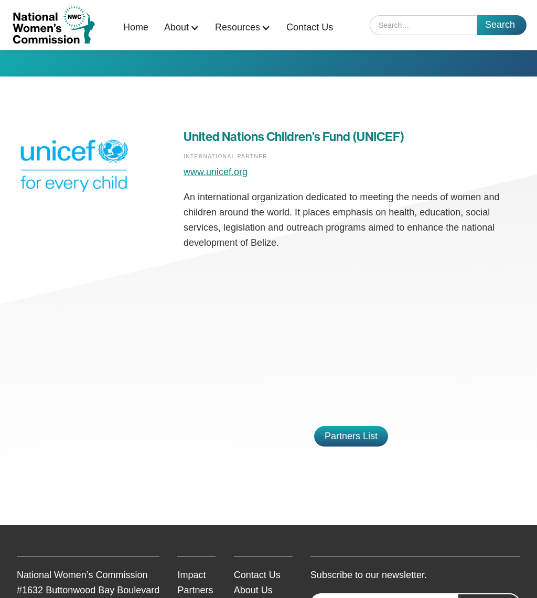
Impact (191, 575)
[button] (184, 27)
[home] (53, 25)
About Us (253, 590)
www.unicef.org (216, 172)
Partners (195, 590)
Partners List (351, 436)
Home (135, 27)
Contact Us (309, 27)
